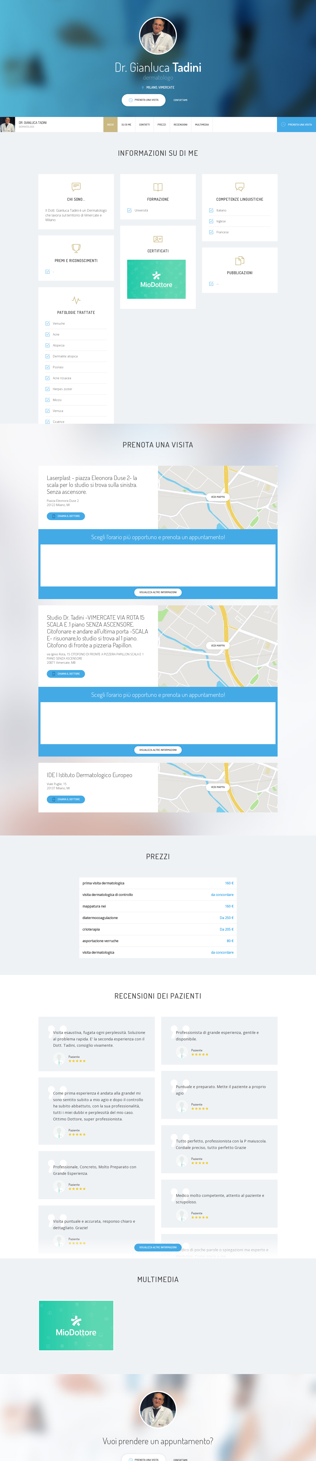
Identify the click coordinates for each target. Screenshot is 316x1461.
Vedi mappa (218, 496)
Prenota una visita (296, 124)
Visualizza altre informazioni (158, 1247)
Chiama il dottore (66, 516)
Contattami (180, 100)
